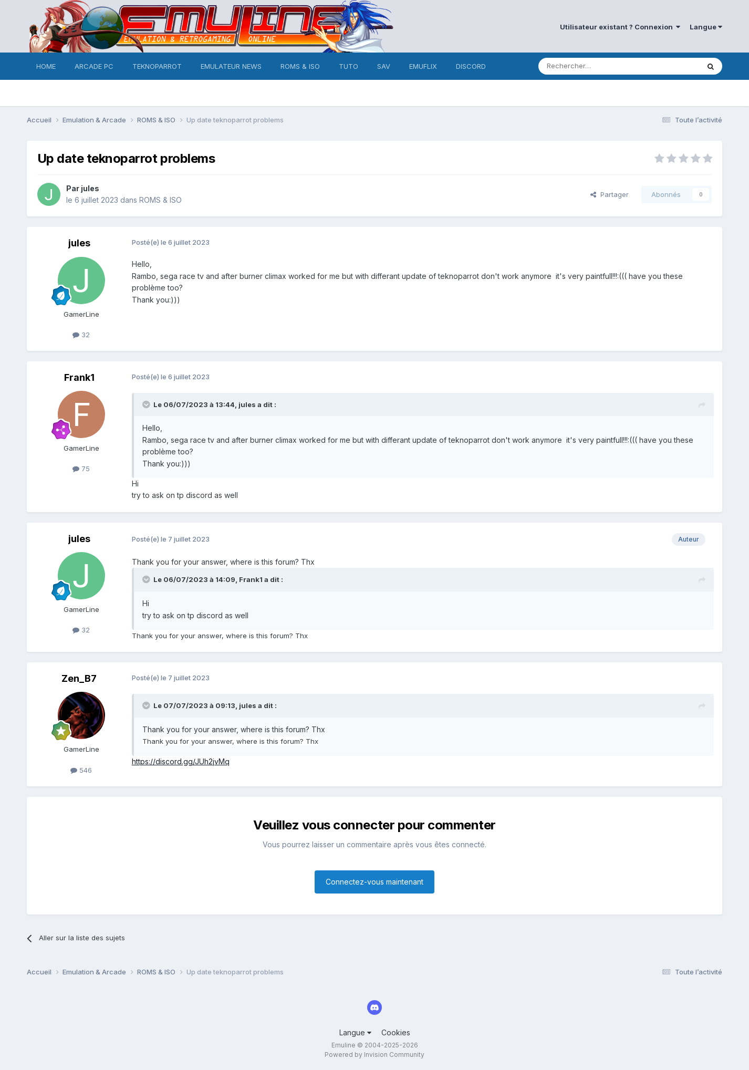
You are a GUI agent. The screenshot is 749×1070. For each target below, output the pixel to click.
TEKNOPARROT (157, 66)
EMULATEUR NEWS (231, 66)
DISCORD (471, 66)
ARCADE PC (94, 66)
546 (81, 770)
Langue (706, 27)
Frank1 (79, 377)
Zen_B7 (79, 678)
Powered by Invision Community (374, 1054)
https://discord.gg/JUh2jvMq (181, 761)
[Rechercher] (595, 66)
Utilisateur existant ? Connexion (620, 27)
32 (81, 334)
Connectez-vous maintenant (374, 881)
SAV (383, 66)
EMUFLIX (423, 66)
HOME (46, 66)
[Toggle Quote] (147, 404)
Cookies (395, 1032)
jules (90, 188)
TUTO (348, 66)
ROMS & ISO (300, 66)
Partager (609, 194)
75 (81, 468)
